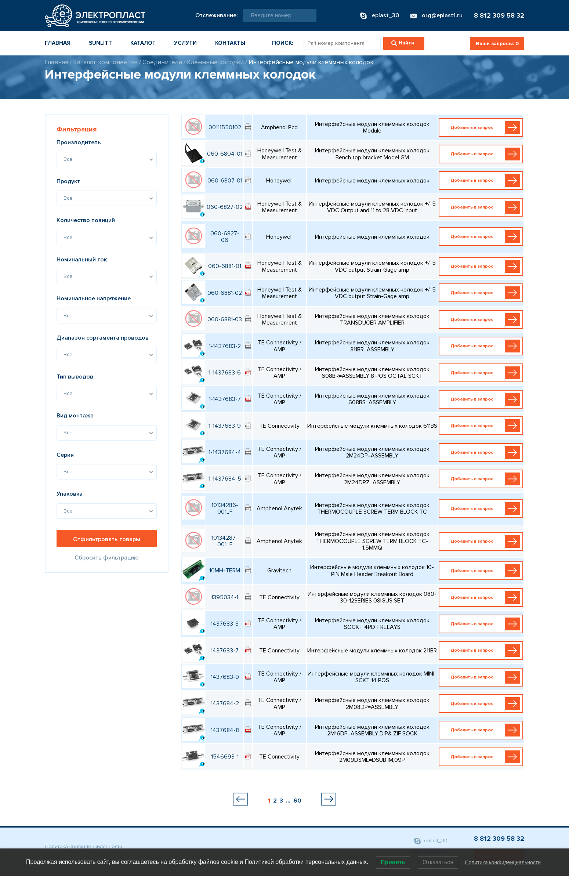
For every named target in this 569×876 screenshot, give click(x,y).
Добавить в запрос (482, 127)
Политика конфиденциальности (83, 846)
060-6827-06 (224, 237)
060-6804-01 (224, 154)
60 (297, 800)
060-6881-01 (224, 266)
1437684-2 (225, 703)
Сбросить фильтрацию (107, 557)
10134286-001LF (224, 508)
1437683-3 (225, 623)
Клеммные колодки (215, 62)
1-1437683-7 (225, 399)
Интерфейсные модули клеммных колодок (311, 62)
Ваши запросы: (497, 43)
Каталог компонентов (105, 62)
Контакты (230, 43)
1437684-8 (225, 730)
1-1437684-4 (225, 452)
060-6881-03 (224, 319)
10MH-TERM (224, 570)
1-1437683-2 (225, 346)
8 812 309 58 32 (499, 15)
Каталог (143, 43)
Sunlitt (100, 43)
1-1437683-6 (225, 372)
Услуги (185, 43)
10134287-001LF (224, 541)
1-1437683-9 (225, 426)
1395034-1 (224, 597)
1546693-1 (225, 756)
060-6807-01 (224, 180)
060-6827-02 (225, 207)
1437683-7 (225, 650)
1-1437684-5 (225, 478)
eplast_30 (430, 840)
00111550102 (225, 127)
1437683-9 (225, 677)
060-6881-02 (224, 293)
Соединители (162, 62)
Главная (57, 43)
